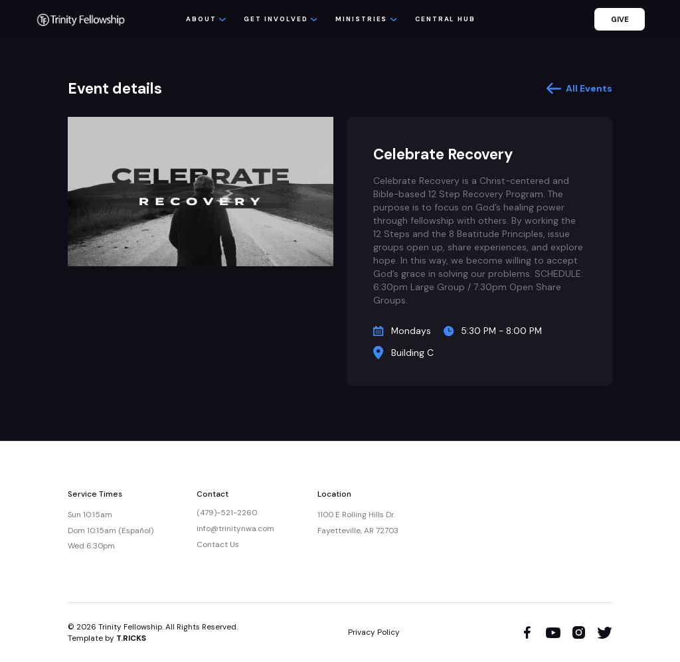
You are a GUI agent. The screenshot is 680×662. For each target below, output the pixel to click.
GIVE (620, 19)
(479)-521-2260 (227, 512)
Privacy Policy (374, 632)
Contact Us (218, 544)
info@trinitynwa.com (235, 528)
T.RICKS (131, 638)
